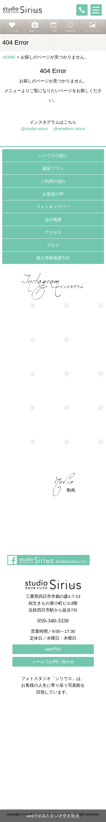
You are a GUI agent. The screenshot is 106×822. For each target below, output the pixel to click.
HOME (9, 57)
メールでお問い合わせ (53, 661)
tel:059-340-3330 (82, 10)
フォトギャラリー (53, 206)
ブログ (53, 245)
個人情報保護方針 (53, 257)
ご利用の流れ (53, 181)
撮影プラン (53, 168)
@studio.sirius (34, 128)
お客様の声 (53, 194)
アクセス (53, 232)
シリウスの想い (53, 155)
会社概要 (53, 219)
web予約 (53, 649)
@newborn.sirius (69, 128)
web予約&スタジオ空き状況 (53, 815)
